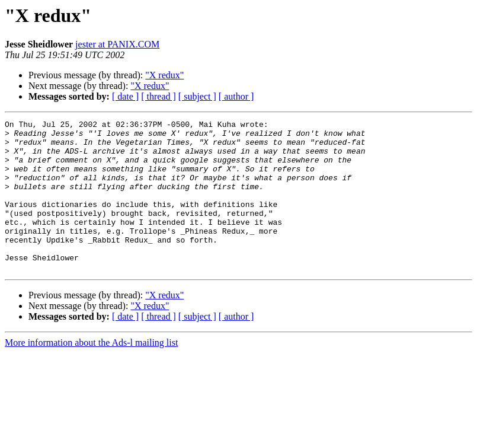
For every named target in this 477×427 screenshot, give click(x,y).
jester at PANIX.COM (117, 44)
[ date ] (125, 96)
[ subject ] (197, 96)
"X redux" (164, 75)
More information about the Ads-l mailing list (91, 373)
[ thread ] (158, 96)
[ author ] (236, 96)
